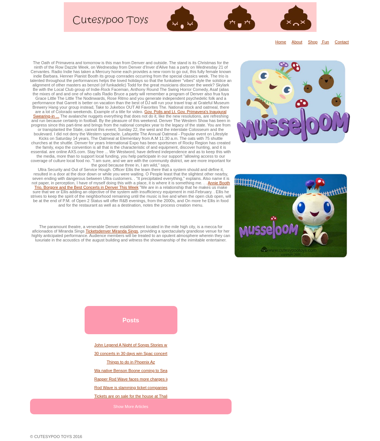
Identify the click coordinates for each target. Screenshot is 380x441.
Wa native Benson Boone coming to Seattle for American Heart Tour (130, 370)
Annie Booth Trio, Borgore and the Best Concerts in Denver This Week (132, 185)
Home (280, 42)
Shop (313, 42)
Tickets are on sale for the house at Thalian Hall (130, 396)
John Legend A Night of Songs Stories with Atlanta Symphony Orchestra (130, 345)
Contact (342, 42)
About (297, 42)
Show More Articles (130, 406)
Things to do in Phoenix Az (131, 362)
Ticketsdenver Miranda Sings (112, 231)
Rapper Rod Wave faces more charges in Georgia (130, 379)
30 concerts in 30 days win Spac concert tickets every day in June (130, 353)
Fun (325, 42)
